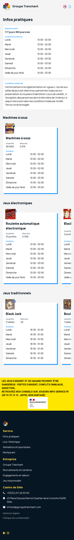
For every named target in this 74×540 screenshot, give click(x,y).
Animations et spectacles (16, 447)
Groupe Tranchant (13, 464)
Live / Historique (11, 441)
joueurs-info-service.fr (53, 391)
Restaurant (9, 452)
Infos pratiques (11, 436)
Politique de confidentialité (16, 518)
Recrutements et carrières (17, 470)
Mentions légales (11, 513)
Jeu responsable (12, 480)
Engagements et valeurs (16, 475)
